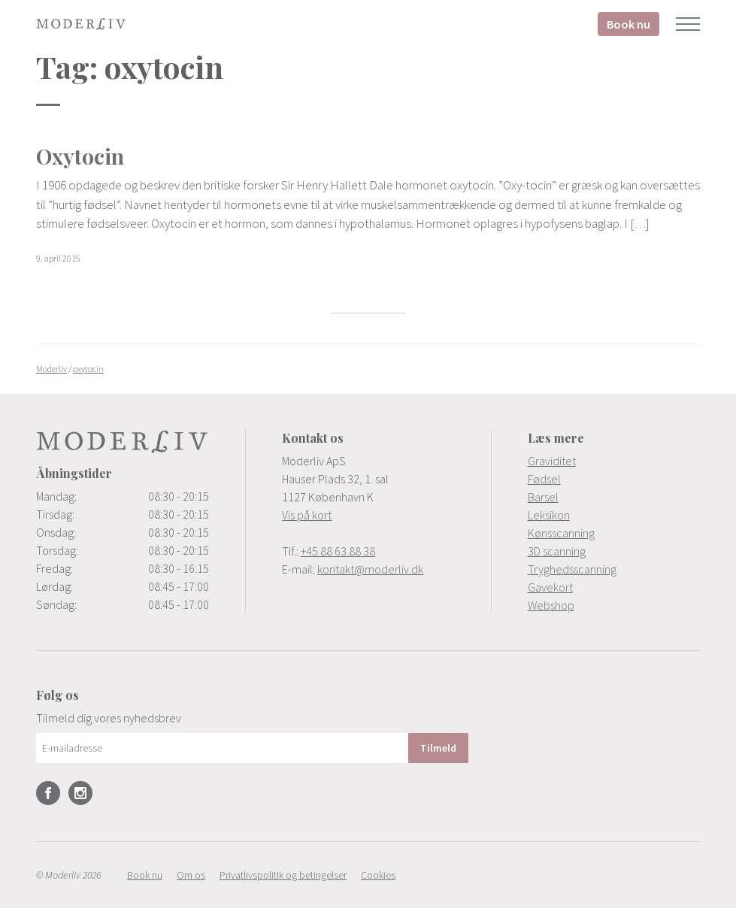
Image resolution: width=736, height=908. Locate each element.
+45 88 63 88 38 (338, 550)
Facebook (48, 793)
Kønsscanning (561, 532)
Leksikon (549, 514)
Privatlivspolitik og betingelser (283, 875)
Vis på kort (307, 514)
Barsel (543, 496)
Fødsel (544, 478)
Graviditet (552, 460)
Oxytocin (80, 156)
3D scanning (557, 550)
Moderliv (81, 24)
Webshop (551, 605)
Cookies (378, 875)
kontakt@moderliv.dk (370, 569)
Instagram (80, 793)
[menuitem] (614, 461)
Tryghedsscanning (572, 569)
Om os (191, 875)
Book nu (628, 24)
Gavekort (550, 587)
